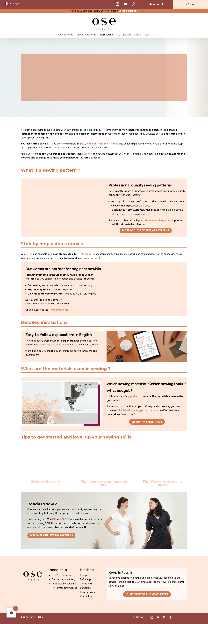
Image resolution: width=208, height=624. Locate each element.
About (137, 35)
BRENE (65, 519)
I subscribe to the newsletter (147, 594)
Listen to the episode (147, 421)
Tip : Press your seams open (162, 483)
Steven (86, 153)
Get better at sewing (63, 579)
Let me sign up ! (128, 10)
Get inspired (124, 35)
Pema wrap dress (58, 310)
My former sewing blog (64, 588)
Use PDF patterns (86, 35)
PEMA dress (84, 254)
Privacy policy (87, 592)
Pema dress (43, 303)
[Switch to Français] (13, 3)
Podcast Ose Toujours (64, 583)
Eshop (83, 575)
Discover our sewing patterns (51, 535)
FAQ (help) (85, 579)
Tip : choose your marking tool (104, 483)
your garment (92, 258)
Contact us (86, 596)
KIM (54, 519)
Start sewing (107, 35)
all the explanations (50, 344)
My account (156, 4)
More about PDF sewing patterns (145, 230)
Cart (146, 35)
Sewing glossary (45, 481)
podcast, (135, 396)
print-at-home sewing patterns (155, 220)
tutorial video (60, 147)
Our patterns (66, 35)
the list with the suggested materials (139, 410)
